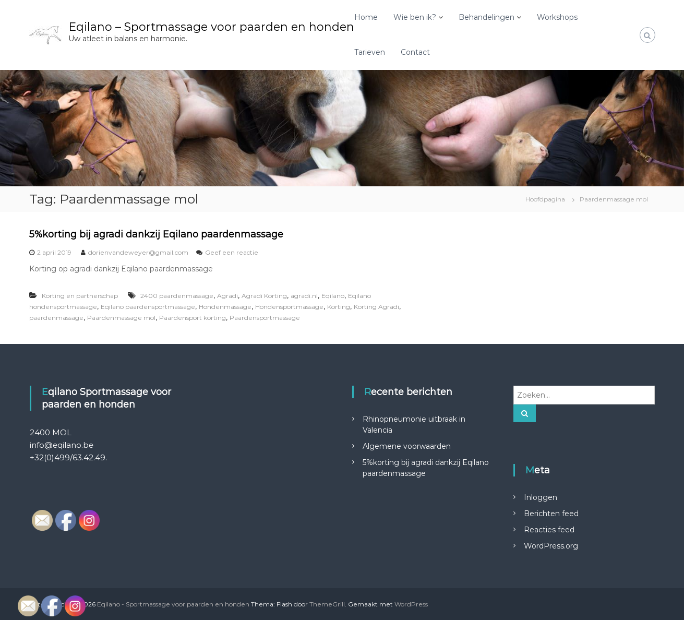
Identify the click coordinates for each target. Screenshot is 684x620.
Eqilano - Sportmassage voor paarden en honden (173, 604)
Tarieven (369, 52)
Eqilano (332, 296)
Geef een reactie (231, 252)
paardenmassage (56, 317)
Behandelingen (486, 17)
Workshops (557, 17)
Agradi (227, 296)
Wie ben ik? (414, 17)
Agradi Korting (264, 296)
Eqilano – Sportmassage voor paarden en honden (211, 27)
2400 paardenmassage (176, 296)
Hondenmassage (225, 307)
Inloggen (540, 497)
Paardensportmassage (265, 317)
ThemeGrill (327, 604)
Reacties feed (549, 529)
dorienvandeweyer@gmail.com (138, 252)
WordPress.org (551, 546)
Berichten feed (551, 513)
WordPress (411, 604)
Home (366, 17)
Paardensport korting (192, 317)
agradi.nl (304, 296)
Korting (338, 307)
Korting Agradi (376, 307)
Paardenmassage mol (121, 317)
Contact (415, 52)
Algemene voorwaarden (407, 446)
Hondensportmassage (289, 307)
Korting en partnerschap (80, 296)
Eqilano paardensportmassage (148, 307)
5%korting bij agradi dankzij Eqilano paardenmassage (156, 234)
